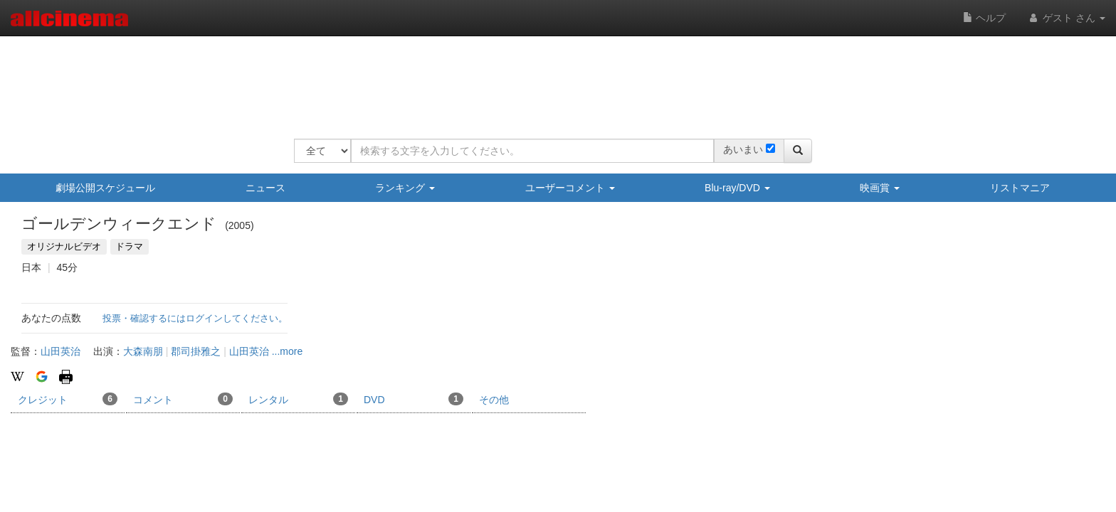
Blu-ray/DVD (737, 187)
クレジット (67, 399)
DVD (413, 399)
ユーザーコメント (570, 187)
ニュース (265, 187)
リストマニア (1020, 187)
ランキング (405, 187)
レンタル (298, 399)
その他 (494, 399)
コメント (183, 399)
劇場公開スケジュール (105, 187)
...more (287, 351)
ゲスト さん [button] (1066, 17)
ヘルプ (984, 17)
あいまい (743, 149)
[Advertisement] (553, 78)
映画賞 (880, 187)
